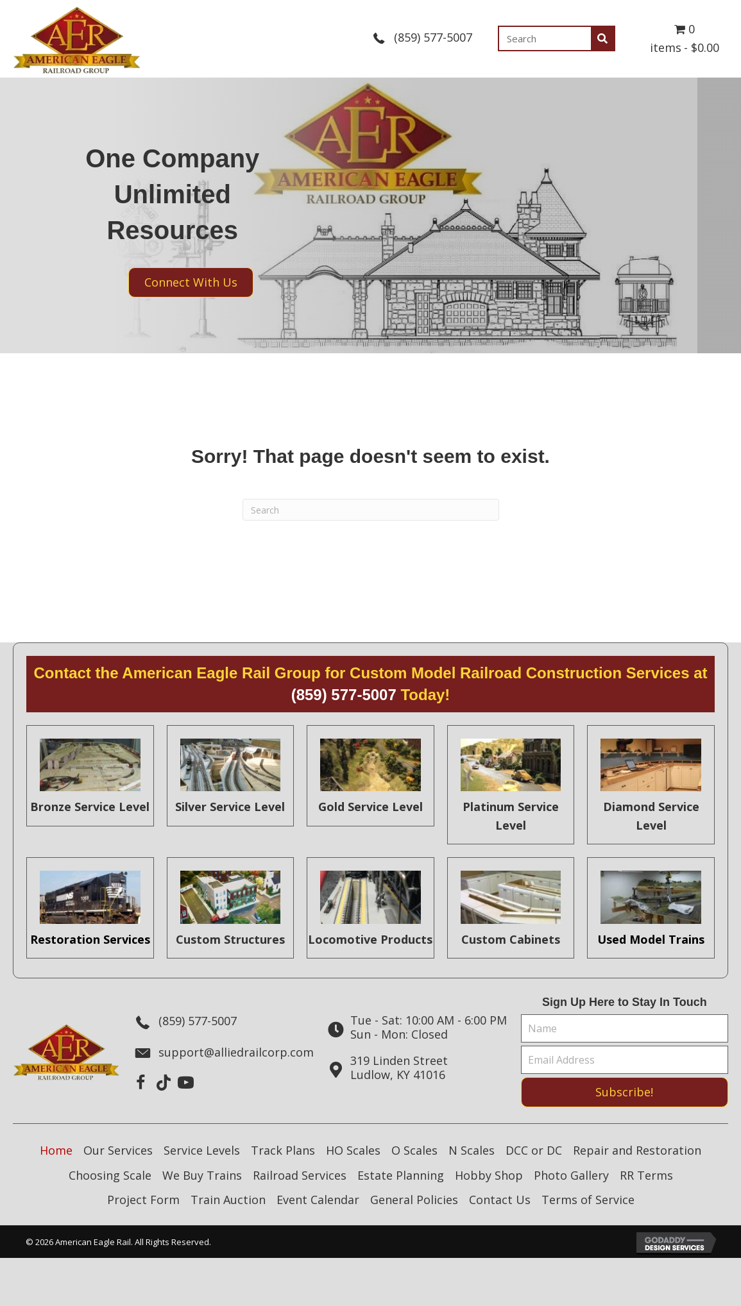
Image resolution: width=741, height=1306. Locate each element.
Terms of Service (588, 1199)
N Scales (471, 1150)
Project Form (143, 1199)
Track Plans (283, 1150)
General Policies (414, 1199)
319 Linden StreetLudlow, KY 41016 (399, 1067)
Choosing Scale (110, 1175)
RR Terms (646, 1175)
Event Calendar (318, 1199)
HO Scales (353, 1150)
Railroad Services (299, 1175)
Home (56, 1150)
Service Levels (202, 1150)
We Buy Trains (202, 1175)
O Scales (414, 1150)
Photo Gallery (571, 1175)
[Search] (371, 510)
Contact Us (500, 1199)
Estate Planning (400, 1175)
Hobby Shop (489, 1175)
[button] (141, 1083)
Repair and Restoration (637, 1150)
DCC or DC (534, 1150)
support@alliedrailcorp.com (236, 1052)
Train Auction (228, 1199)
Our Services (118, 1150)
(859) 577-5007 (433, 37)
